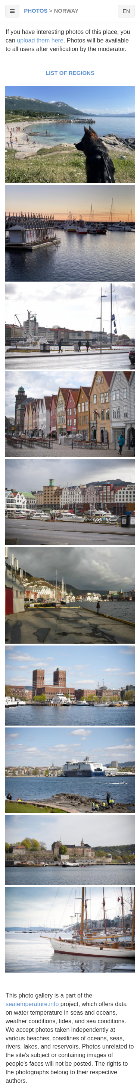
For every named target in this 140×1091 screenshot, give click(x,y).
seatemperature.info (32, 1004)
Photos (35, 10)
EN (126, 11)
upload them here (40, 40)
